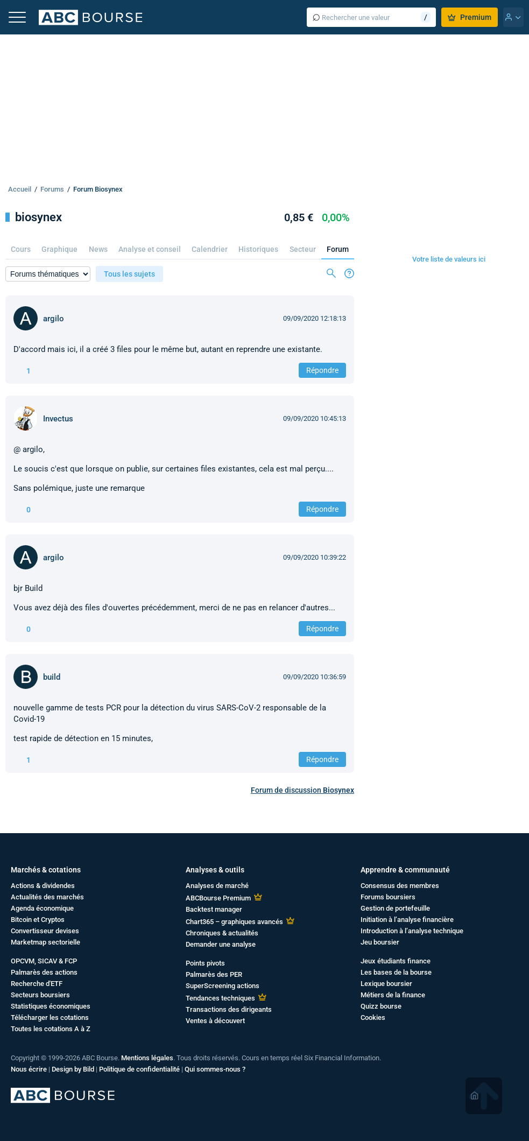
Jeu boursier (380, 942)
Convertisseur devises (45, 931)
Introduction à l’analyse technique (412, 931)
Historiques (258, 249)
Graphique (59, 249)
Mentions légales (147, 1058)
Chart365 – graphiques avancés (234, 922)
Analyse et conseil (149, 249)
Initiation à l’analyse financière (407, 919)
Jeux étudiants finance (396, 961)
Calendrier (210, 249)
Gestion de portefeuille (395, 908)
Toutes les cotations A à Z (50, 1029)
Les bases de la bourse (396, 972)
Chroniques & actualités (222, 933)
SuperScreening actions (222, 986)
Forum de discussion (302, 790)
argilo (53, 318)
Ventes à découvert (215, 1021)
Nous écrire (29, 1069)
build (51, 677)
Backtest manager (214, 909)
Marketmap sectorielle (45, 942)
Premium (469, 17)
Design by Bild (73, 1069)
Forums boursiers (388, 897)
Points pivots (205, 963)
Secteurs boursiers (40, 995)
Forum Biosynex (98, 189)
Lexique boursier (386, 984)
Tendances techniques (220, 998)
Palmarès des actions (44, 972)
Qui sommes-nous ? (215, 1069)
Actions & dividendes (43, 886)
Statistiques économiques (50, 1006)
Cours (21, 249)
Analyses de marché (217, 886)
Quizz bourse (381, 1006)
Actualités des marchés (47, 897)
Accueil (19, 189)
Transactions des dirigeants (229, 1009)
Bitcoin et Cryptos (38, 919)
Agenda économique (42, 908)
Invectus (58, 419)
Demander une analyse (221, 944)
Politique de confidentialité (139, 1069)
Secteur (303, 249)
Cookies (373, 1017)
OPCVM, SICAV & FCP (44, 961)
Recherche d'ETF (36, 984)
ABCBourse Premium (218, 898)
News (98, 249)
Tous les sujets (129, 274)
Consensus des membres (400, 886)
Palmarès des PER (214, 974)
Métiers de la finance (393, 995)
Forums (52, 189)
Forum (338, 249)
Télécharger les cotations (50, 1017)
